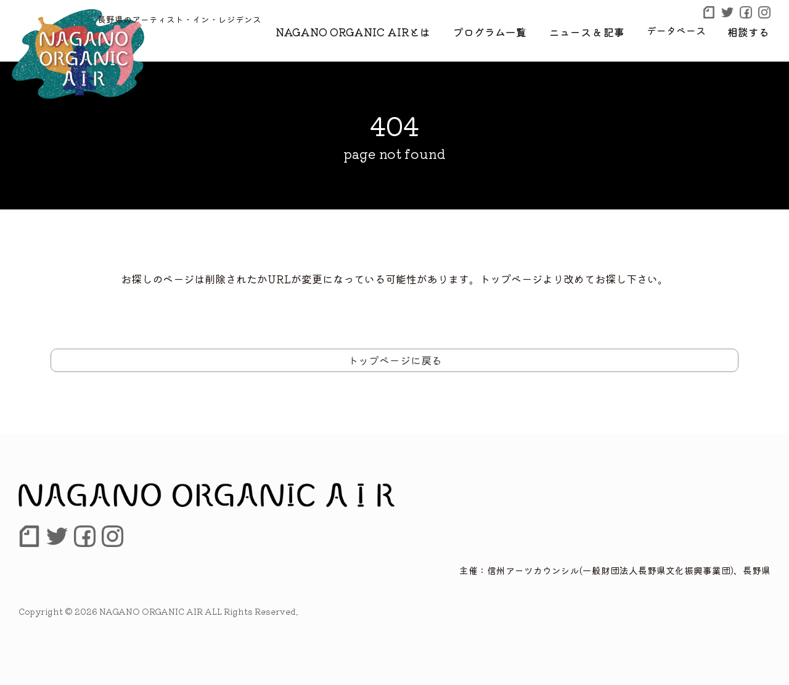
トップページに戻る (395, 360)
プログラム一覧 (503, 30)
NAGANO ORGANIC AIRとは (375, 30)
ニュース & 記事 (594, 30)
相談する (751, 30)
